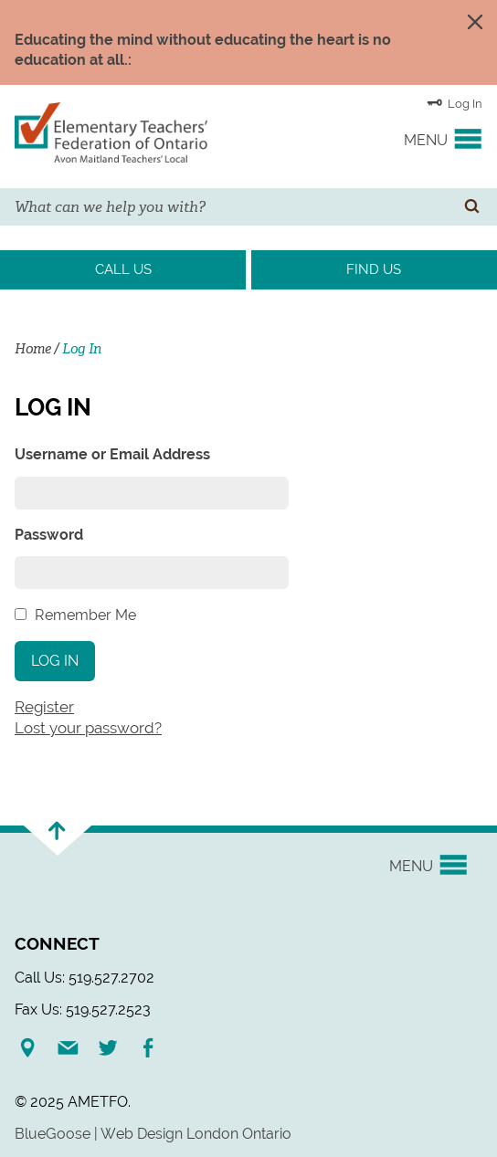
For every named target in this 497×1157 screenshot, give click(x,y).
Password (49, 534)
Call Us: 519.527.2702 (84, 977)
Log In (454, 102)
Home (33, 349)
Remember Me (85, 615)
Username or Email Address (112, 454)
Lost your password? (88, 728)
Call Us (123, 269)
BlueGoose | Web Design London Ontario (153, 1133)
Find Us (373, 269)
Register (44, 707)
